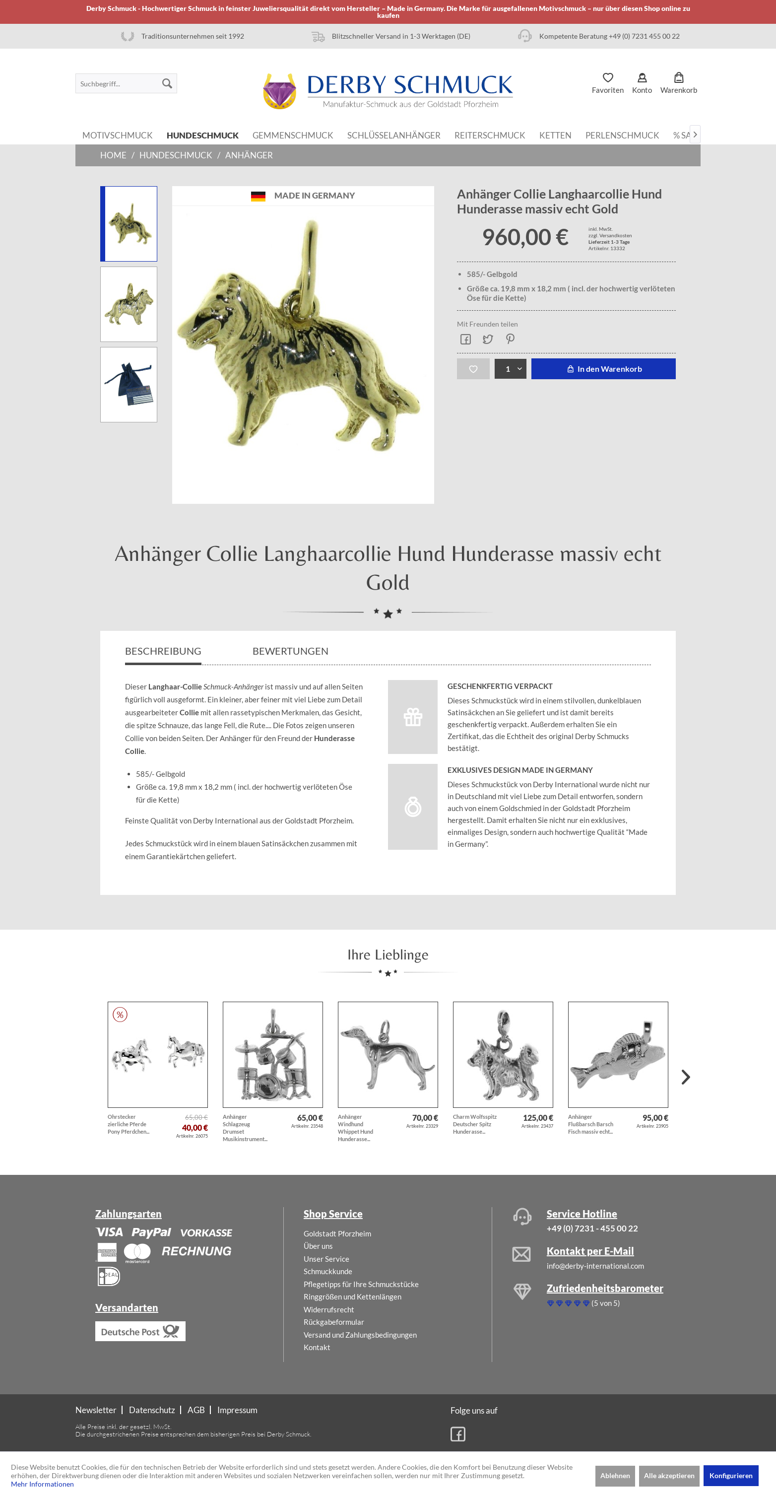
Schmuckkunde (328, 1271)
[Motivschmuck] (117, 134)
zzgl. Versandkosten (610, 235)
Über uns (318, 1245)
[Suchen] (167, 83)
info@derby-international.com (595, 1265)
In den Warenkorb (603, 368)
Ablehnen (615, 1475)
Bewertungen (291, 651)
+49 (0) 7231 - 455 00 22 (592, 1228)
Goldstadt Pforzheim (337, 1233)
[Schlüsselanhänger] (394, 134)
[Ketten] (555, 134)
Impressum (237, 1410)
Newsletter (96, 1410)
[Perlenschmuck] (622, 134)
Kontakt (317, 1347)
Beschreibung (163, 651)
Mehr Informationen (42, 1484)
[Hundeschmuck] (203, 134)
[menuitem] (126, 83)
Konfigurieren (731, 1475)
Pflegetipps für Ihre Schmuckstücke (361, 1284)
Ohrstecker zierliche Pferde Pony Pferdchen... (128, 1124)
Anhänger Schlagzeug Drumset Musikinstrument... (245, 1127)
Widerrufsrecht (329, 1309)
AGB (196, 1410)
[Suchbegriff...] (126, 83)
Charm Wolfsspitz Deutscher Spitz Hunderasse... (475, 1124)
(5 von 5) (583, 1302)
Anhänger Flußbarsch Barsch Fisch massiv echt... (590, 1124)
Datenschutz (152, 1410)
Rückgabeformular (334, 1321)
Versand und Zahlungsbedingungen (360, 1334)
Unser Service (326, 1258)
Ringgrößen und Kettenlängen (352, 1296)
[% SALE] (687, 134)
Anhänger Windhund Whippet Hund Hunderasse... (355, 1127)
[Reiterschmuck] (490, 134)
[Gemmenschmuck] (293, 134)
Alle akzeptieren (669, 1475)
